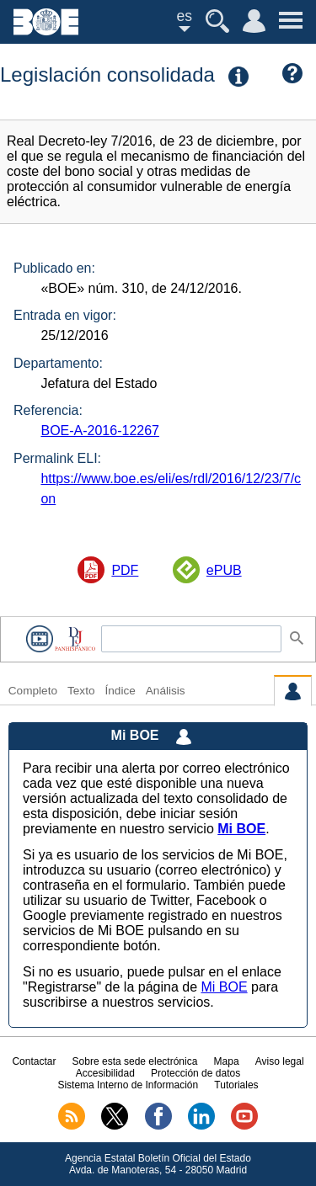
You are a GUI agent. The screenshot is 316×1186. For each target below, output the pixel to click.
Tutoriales (236, 1085)
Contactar (34, 1061)
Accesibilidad (105, 1073)
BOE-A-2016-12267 (99, 430)
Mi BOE (224, 987)
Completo (32, 690)
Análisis (165, 690)
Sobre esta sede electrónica (135, 1061)
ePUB (224, 570)
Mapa (226, 1061)
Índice (119, 690)
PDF (124, 570)
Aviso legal (279, 1061)
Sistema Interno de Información (127, 1085)
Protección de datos (195, 1073)
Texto (81, 690)
